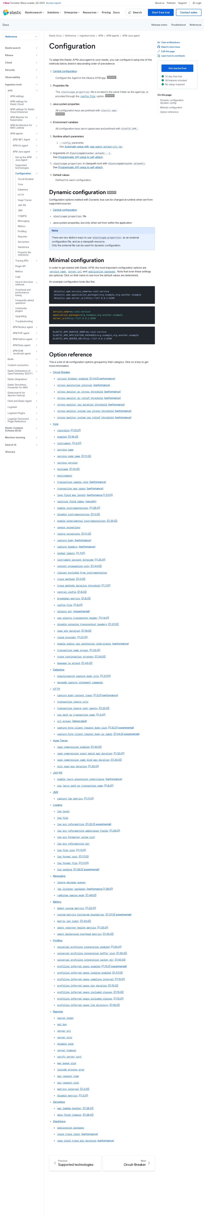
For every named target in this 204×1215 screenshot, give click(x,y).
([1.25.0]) (87, 520)
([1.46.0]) (76, 895)
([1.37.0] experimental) (94, 914)
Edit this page (166, 51)
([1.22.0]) (83, 708)
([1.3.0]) (73, 1089)
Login (197, 3)
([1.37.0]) (88, 624)
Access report (53, 3)
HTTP (56, 689)
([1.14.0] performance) (86, 378)
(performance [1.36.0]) (85, 888)
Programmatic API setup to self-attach (80, 157)
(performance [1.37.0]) (85, 495)
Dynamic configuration (82, 191)
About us (159, 3)
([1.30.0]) (79, 747)
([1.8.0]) (72, 591)
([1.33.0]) (78, 650)
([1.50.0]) (89, 946)
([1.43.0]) (74, 663)
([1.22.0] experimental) (84, 824)
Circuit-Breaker (61, 372)
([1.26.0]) (88, 830)
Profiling (57, 940)
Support (182, 3)
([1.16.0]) (74, 630)
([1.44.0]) (79, 566)
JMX (55, 792)
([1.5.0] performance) (87, 695)
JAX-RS (57, 772)
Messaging (59, 876)
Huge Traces (60, 740)
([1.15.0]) (69, 430)
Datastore (58, 669)
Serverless (59, 1101)
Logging (57, 804)
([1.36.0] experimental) (78, 869)
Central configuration (65, 71)
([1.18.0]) (67, 436)
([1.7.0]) (71, 553)
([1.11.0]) (74, 456)
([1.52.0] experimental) (95, 727)
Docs (116, 12)
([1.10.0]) (68, 469)
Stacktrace (59, 1121)
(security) (76, 501)
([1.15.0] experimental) (92, 966)
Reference (195, 24)
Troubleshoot (178, 24)
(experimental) (73, 611)
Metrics (57, 901)
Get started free (177, 68)
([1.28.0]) (78, 508)
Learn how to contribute (171, 55)
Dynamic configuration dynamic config (172, 101)
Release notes (159, 24)
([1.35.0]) (81, 559)
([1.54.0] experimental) (98, 734)
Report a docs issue (168, 46)
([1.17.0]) (71, 850)
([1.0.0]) (69, 443)
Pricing (106, 12)
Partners (171, 3)
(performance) (83, 385)
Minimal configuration (76, 260)
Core (55, 424)
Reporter (58, 1011)
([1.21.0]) (72, 637)
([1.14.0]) (83, 617)
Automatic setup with (94, 146)
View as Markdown (168, 42)
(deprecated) (72, 721)
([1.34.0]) (81, 656)
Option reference (70, 354)
